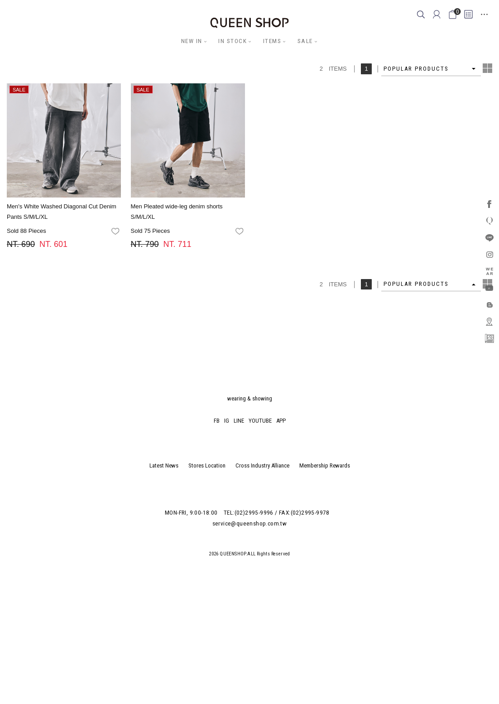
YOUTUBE (260, 420)
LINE (239, 420)
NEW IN (191, 41)
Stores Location (207, 465)
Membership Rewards (324, 465)
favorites (116, 231)
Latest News (163, 465)
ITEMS (272, 41)
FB (217, 420)
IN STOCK (232, 41)
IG (226, 420)
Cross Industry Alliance (262, 465)
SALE (305, 41)
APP (281, 420)
